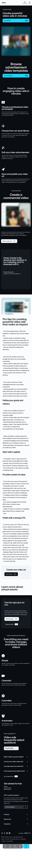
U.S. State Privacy (14, 839)
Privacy (7, 839)
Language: (20, 833)
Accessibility (10, 841)
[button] (24, 2)
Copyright (22, 839)
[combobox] (27, 833)
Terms (2, 839)
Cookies (4, 841)
